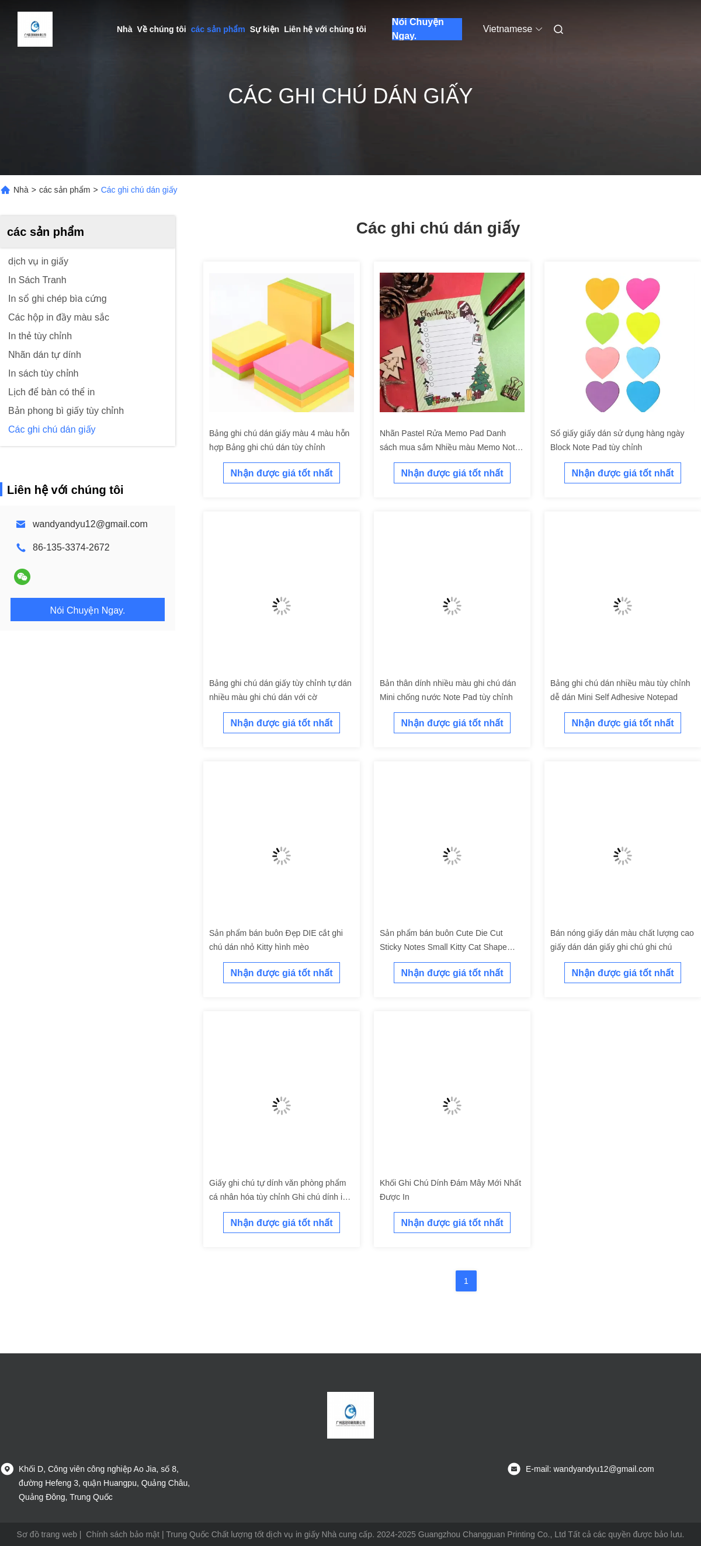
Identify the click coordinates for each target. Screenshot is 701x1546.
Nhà (124, 29)
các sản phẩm (218, 29)
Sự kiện (264, 29)
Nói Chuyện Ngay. (418, 29)
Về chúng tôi (161, 29)
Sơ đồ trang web (47, 1534)
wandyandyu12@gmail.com (90, 524)
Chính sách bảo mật (122, 1534)
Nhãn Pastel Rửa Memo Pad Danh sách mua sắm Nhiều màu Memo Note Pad (449, 447)
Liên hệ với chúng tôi (325, 29)
